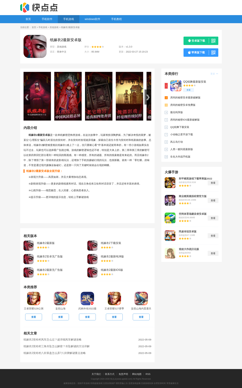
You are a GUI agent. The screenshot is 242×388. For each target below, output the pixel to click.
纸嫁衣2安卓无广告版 (50, 256)
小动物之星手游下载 (181, 134)
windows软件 (92, 19)
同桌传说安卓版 (187, 231)
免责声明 (123, 374)
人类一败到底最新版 (181, 149)
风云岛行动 (176, 141)
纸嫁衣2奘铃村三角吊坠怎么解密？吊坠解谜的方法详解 (57, 346)
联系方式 (109, 374)
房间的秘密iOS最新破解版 (185, 119)
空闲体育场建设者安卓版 (193, 214)
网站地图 (137, 374)
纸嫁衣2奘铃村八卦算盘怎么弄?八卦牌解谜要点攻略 (55, 353)
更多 (214, 73)
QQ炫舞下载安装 (179, 127)
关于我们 (96, 374)
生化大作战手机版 (180, 156)
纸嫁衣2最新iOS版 (112, 269)
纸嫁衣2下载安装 (111, 243)
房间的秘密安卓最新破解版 (185, 97)
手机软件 (47, 19)
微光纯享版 (176, 112)
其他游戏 (54, 27)
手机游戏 (68, 19)
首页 (28, 19)
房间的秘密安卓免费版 (182, 104)
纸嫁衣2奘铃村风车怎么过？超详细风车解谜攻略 (53, 339)
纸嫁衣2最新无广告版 (50, 269)
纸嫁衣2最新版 (46, 243)
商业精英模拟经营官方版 (193, 196)
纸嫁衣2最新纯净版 (112, 256)
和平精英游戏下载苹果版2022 (195, 178)
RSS (148, 374)
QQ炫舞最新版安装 (194, 81)
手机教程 (116, 19)
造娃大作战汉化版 (189, 249)
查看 (189, 90)
